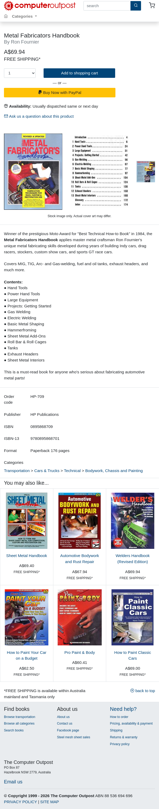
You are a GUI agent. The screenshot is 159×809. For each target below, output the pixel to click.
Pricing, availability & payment (131, 723)
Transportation (17, 470)
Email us (13, 781)
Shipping (116, 730)
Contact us (64, 723)
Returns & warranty (123, 737)
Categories (23, 16)
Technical (72, 470)
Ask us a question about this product (39, 116)
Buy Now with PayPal (59, 92)
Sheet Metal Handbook (26, 555)
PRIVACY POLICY (20, 802)
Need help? (123, 709)
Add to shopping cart (79, 73)
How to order (119, 717)
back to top (142, 690)
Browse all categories (19, 723)
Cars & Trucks (46, 470)
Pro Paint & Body (79, 652)
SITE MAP (49, 802)
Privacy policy (119, 744)
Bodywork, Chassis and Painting (114, 470)
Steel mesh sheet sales (73, 737)
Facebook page (68, 730)
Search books (14, 730)
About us (63, 717)
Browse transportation (19, 717)
